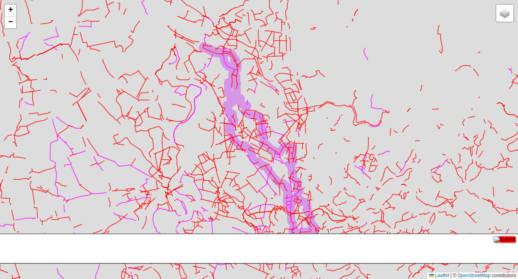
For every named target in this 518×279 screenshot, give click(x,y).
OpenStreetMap (474, 275)
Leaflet (439, 275)
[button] (10, 11)
